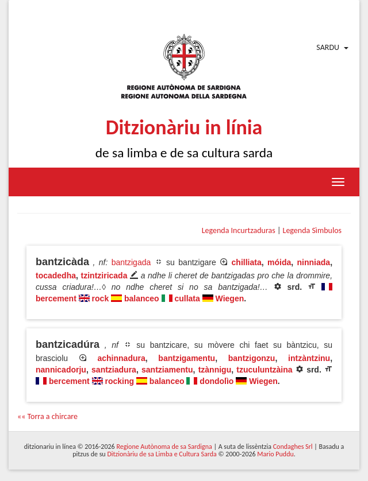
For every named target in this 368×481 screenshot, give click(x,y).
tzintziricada (104, 275)
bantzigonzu (251, 358)
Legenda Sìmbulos (312, 230)
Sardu (327, 47)
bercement (56, 298)
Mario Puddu (275, 454)
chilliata (247, 262)
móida (279, 262)
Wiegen (230, 298)
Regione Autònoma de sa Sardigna (164, 447)
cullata (187, 298)
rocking (119, 381)
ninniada (314, 262)
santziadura (113, 369)
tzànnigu (215, 369)
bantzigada (131, 262)
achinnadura (121, 358)
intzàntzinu (309, 358)
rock (100, 298)
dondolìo (216, 381)
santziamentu (167, 369)
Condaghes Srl (293, 447)
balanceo (141, 298)
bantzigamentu (186, 358)
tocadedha (56, 275)
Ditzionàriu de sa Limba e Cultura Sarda (161, 454)
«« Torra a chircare (47, 416)
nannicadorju (61, 369)
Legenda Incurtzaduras (238, 230)
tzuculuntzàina (264, 369)
